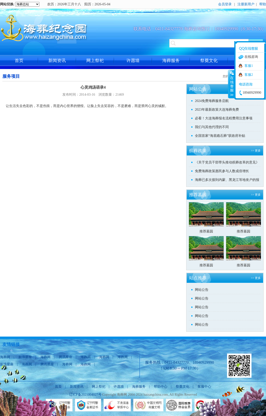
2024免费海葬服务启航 (212, 101)
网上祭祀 (95, 60)
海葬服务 (171, 60)
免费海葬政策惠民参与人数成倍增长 (222, 171)
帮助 (262, 4)
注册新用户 (245, 4)
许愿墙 (133, 60)
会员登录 (225, 4)
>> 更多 (256, 150)
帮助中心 (160, 386)
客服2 (248, 75)
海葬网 (5, 357)
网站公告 (201, 290)
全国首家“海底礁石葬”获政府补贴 (220, 136)
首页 (19, 60)
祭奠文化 (209, 60)
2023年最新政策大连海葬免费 (217, 109)
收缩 (231, 84)
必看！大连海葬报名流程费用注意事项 (223, 118)
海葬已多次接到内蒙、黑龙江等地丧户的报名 (227, 181)
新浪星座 (25, 357)
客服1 (248, 66)
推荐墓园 (206, 231)
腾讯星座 (65, 357)
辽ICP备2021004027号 (85, 394)
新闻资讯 (57, 60)
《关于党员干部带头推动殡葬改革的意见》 (227, 162)
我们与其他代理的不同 (212, 127)
